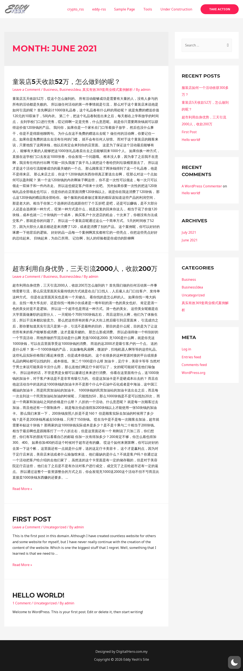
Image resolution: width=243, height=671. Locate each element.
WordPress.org (193, 370)
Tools (149, 9)
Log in (187, 347)
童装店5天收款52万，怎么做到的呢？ (66, 82)
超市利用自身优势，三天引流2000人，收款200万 (84, 269)
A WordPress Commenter (202, 185)
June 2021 (190, 239)
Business (51, 89)
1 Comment (21, 603)
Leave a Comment (26, 89)
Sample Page (128, 9)
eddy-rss (104, 9)
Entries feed (191, 355)
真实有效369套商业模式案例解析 (109, 89)
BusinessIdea (71, 89)
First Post (31, 519)
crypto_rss (82, 9)
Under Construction (177, 9)
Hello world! (38, 595)
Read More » (22, 488)
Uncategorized (55, 527)
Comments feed (194, 362)
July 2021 (189, 231)
